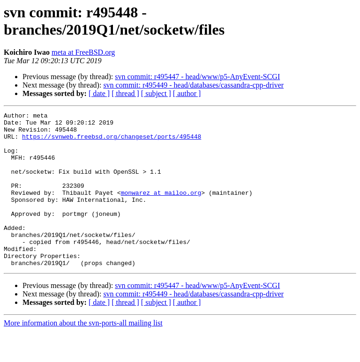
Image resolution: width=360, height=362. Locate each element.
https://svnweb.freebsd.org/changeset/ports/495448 (111, 142)
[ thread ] (125, 93)
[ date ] (99, 93)
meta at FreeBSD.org (83, 52)
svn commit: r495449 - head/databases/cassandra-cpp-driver (193, 85)
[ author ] (187, 93)
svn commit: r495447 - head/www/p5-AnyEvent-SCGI (197, 77)
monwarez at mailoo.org (161, 209)
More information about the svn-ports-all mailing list (83, 354)
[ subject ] (156, 93)
